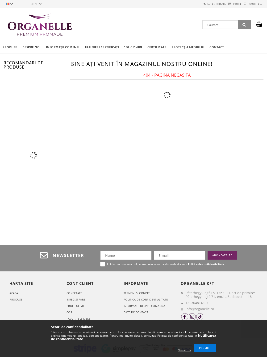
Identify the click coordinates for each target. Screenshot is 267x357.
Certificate (157, 47)
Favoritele (252, 3)
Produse (10, 47)
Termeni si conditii (137, 293)
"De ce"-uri (133, 47)
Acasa (13, 293)
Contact (216, 47)
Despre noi (31, 47)
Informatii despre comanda (144, 306)
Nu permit (184, 350)
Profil (229, 3)
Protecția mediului (187, 47)
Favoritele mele (79, 318)
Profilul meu (77, 306)
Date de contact (136, 312)
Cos (69, 312)
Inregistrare (76, 299)
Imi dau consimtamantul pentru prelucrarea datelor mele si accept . (166, 264)
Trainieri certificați (102, 47)
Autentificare (204, 3)
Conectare (75, 293)
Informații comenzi (62, 47)
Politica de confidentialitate (146, 299)
